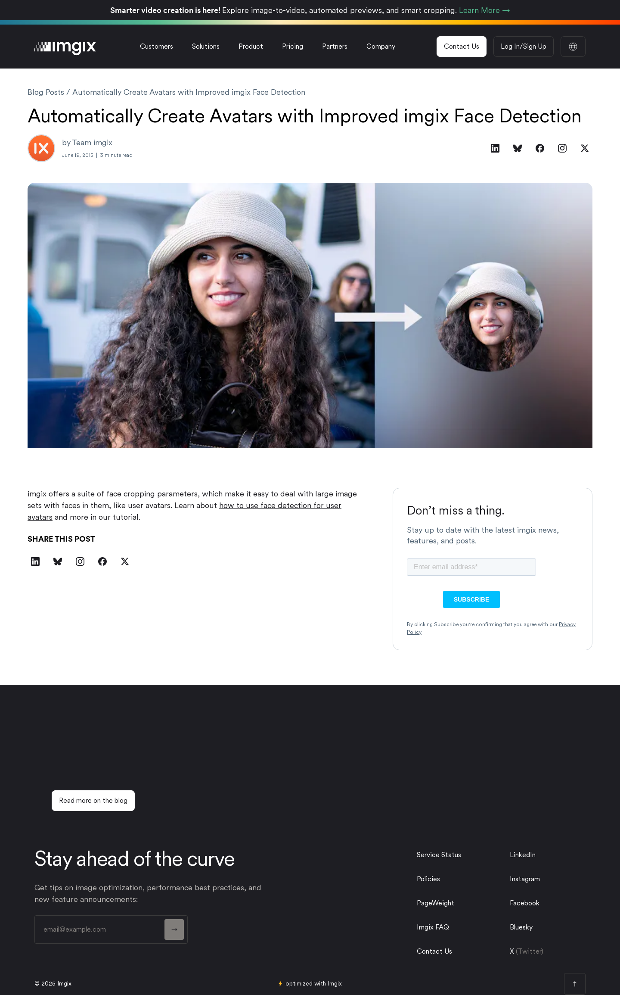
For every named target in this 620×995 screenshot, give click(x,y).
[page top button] (575, 984)
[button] (205, 46)
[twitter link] (544, 927)
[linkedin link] (544, 855)
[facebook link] (544, 903)
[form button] (174, 929)
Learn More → (484, 10)
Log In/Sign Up (523, 46)
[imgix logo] (65, 46)
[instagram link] (544, 879)
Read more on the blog (93, 800)
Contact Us (461, 46)
